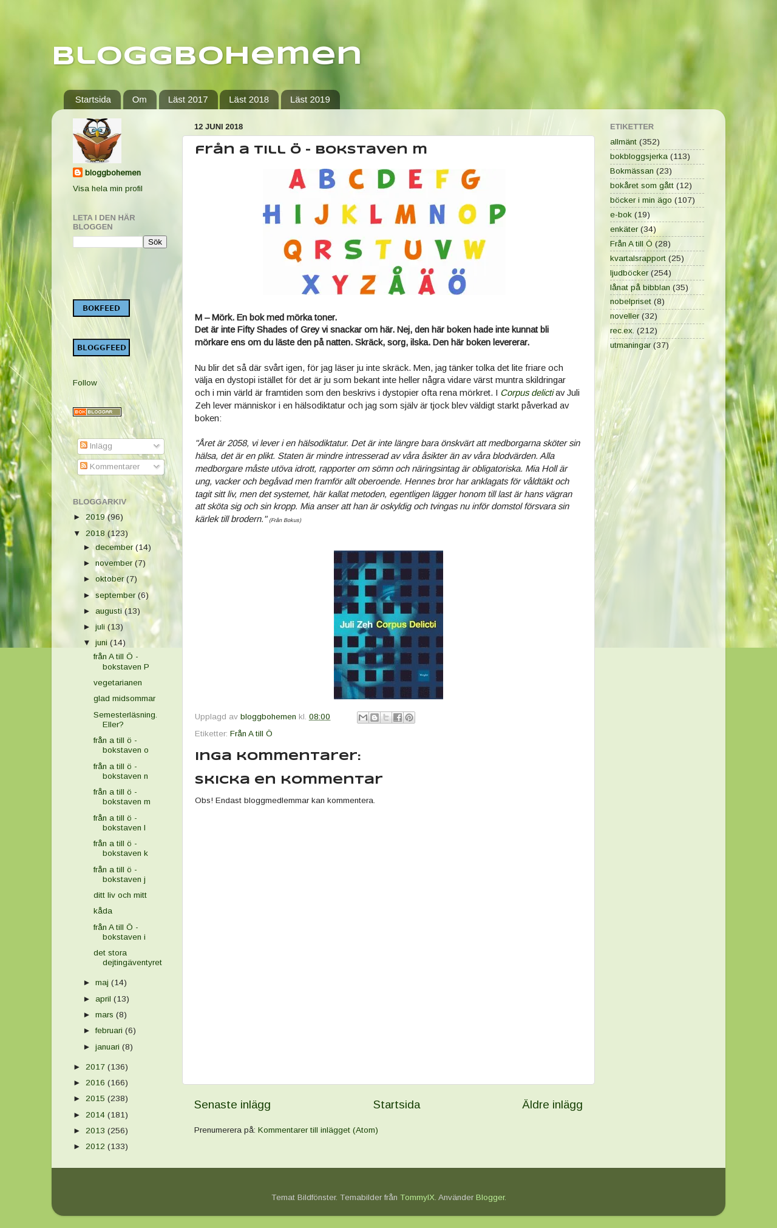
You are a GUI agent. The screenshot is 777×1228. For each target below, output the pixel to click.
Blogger (490, 1197)
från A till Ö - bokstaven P (121, 661)
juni (102, 642)
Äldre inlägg (552, 1104)
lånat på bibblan (640, 287)
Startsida (93, 99)
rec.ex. (622, 330)
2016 (96, 1082)
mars (105, 1014)
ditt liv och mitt (120, 895)
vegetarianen (117, 682)
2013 (96, 1130)
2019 (96, 516)
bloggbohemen (113, 172)
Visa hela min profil (108, 188)
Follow (85, 382)
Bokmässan (632, 170)
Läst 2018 (249, 99)
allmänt (623, 141)
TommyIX (417, 1197)
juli (101, 626)
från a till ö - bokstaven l (119, 822)
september (116, 595)
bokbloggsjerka (639, 156)
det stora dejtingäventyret (127, 957)
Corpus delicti (526, 393)
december (115, 547)
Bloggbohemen (207, 56)
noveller (624, 316)
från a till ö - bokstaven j (119, 874)
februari (110, 1030)
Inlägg (96, 445)
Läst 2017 (188, 99)
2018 (96, 533)
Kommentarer (110, 466)
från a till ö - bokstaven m (122, 796)
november (115, 563)
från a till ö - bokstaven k (120, 848)
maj (103, 982)
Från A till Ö (251, 733)
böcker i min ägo (641, 200)
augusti (109, 611)
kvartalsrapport (638, 258)
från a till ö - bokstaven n (120, 771)
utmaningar (630, 345)
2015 (96, 1098)
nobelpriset (630, 301)
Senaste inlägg (232, 1104)
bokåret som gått (642, 185)
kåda (102, 910)
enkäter (624, 229)
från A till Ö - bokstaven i (119, 932)
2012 (96, 1146)
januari (108, 1046)
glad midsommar (124, 698)
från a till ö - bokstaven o (121, 745)
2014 (96, 1114)
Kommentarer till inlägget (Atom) (318, 1130)
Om (139, 99)
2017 (96, 1066)
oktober (110, 578)
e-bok (621, 214)
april (104, 998)
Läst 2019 (310, 99)
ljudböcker (629, 272)
